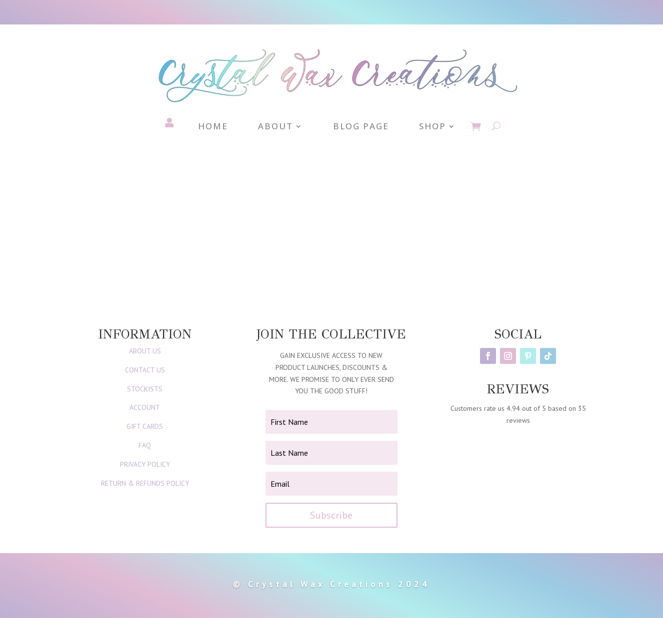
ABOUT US (145, 350)
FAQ (144, 445)
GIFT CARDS (144, 426)
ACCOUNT (145, 407)
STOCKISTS (144, 388)
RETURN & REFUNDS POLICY (145, 483)
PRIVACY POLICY (145, 464)
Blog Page (361, 127)
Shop (432, 127)
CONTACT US (145, 369)
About (275, 127)
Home (213, 127)
